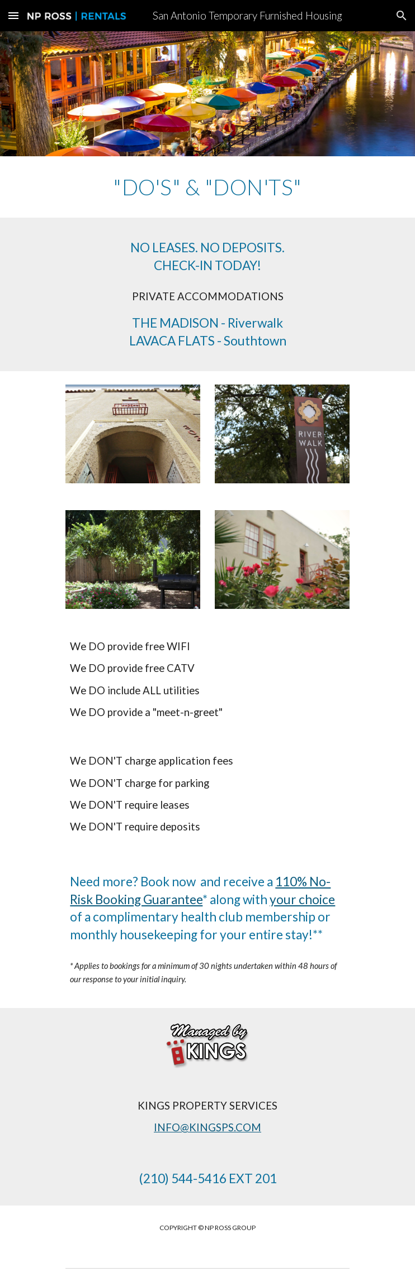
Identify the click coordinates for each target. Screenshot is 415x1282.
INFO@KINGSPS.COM (207, 1127)
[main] (207, 187)
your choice (302, 899)
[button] (13, 15)
